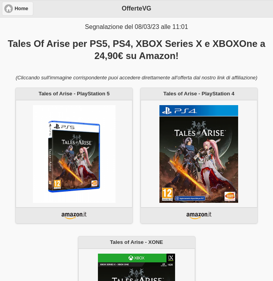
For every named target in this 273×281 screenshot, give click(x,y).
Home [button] (21, 8)
